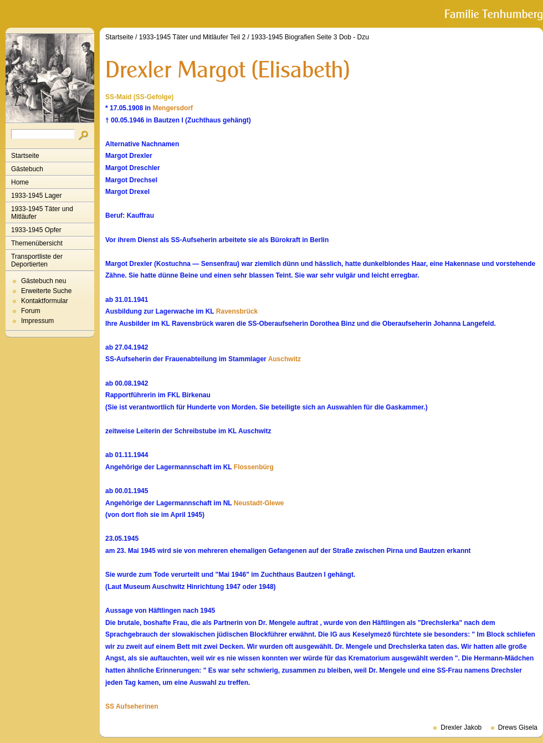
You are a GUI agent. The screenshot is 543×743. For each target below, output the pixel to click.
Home (20, 182)
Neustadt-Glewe (259, 503)
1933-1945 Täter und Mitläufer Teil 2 (192, 37)
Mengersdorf (172, 108)
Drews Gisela (517, 727)
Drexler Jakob (460, 727)
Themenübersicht (37, 243)
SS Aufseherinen (131, 706)
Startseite (25, 156)
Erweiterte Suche (46, 291)
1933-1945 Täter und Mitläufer (42, 213)
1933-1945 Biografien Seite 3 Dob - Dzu (310, 37)
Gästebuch (27, 169)
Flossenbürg (254, 467)
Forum (30, 311)
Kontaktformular (44, 301)
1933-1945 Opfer (36, 230)
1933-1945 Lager (36, 195)
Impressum (37, 321)
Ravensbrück (237, 311)
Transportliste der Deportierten (37, 260)
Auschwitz (284, 359)
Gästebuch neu (43, 281)
